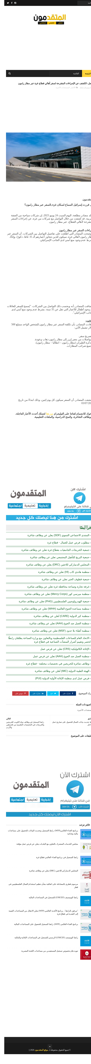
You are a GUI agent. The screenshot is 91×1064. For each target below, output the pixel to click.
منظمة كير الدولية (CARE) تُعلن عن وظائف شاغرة (57, 625)
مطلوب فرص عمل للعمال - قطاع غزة (64, 552)
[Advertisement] (45, 47)
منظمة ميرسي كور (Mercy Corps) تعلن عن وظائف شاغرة (52, 603)
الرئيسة (83, 76)
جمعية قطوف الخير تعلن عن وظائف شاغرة (61, 589)
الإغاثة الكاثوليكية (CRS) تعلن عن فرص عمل (60, 658)
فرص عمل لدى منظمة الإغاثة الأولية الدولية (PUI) (58, 688)
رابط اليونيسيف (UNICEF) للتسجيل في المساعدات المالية (49, 907)
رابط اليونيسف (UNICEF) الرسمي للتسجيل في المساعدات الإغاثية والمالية (42, 947)
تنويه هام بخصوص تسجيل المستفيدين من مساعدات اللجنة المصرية (45, 961)
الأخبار (69, 97)
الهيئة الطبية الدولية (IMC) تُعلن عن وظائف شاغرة (58, 680)
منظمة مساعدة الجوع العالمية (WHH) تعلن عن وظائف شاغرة (51, 618)
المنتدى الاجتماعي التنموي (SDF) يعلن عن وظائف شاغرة (54, 545)
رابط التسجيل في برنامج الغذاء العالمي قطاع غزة (53, 867)
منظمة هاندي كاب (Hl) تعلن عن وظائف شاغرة (59, 581)
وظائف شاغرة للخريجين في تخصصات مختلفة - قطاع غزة (53, 673)
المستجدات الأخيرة (58, 97)
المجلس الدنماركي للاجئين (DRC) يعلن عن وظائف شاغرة (53, 574)
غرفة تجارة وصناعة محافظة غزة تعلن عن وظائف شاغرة (54, 596)
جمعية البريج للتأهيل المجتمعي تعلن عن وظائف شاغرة (55, 567)
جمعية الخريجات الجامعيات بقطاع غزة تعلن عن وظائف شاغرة (51, 559)
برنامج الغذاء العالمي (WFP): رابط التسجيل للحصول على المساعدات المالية (42, 934)
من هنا (45, 423)
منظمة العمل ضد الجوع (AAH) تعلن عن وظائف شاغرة (55, 633)
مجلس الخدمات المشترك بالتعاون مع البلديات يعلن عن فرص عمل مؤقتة (43, 854)
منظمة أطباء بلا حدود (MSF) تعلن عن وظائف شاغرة (56, 640)
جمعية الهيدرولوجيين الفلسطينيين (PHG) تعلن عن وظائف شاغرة (50, 611)
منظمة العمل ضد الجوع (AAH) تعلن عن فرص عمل (57, 666)
